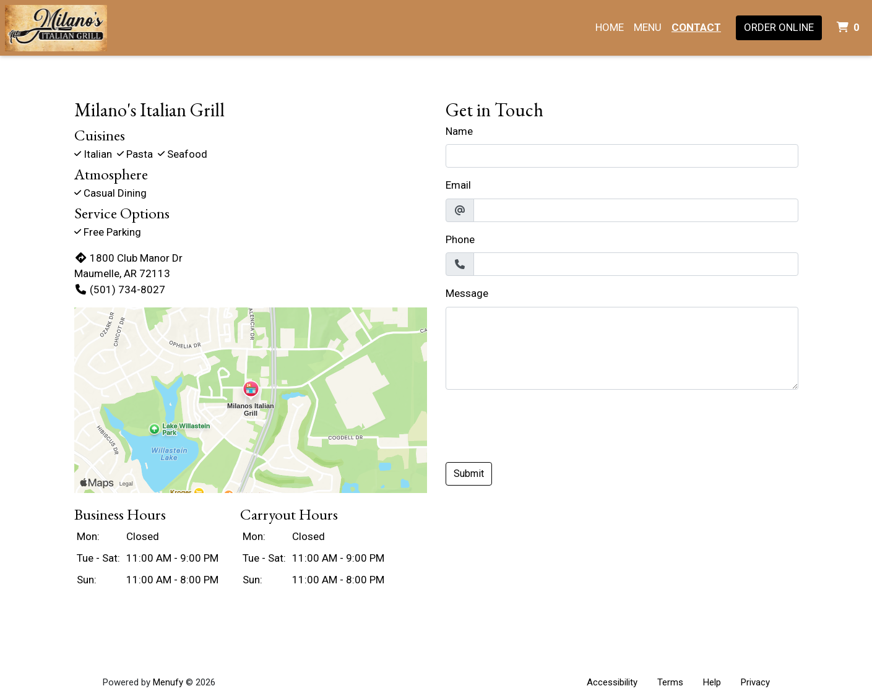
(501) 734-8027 (119, 289)
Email (458, 185)
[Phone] (635, 264)
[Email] (635, 210)
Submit (469, 473)
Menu (648, 27)
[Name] (622, 156)
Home (609, 27)
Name (459, 131)
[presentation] (540, 424)
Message (467, 293)
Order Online (779, 27)
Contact (696, 27)
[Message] (622, 348)
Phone (460, 239)
